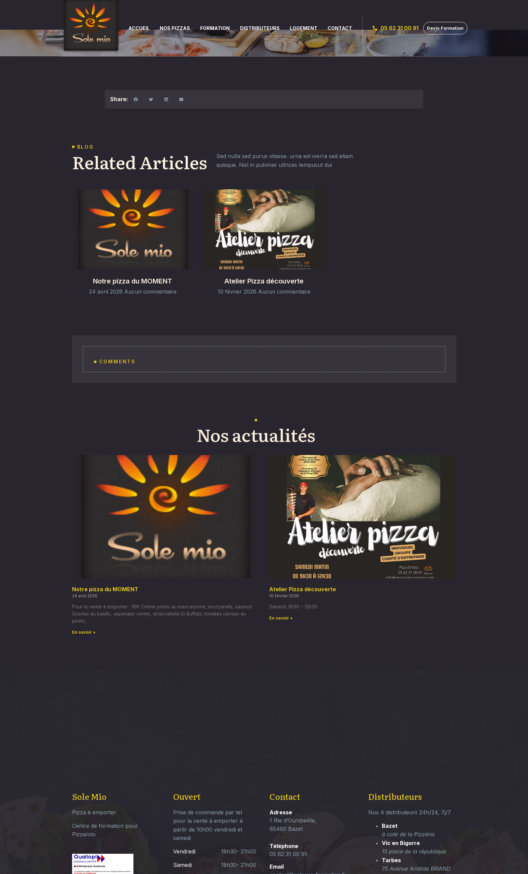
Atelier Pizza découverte (264, 289)
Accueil (139, 28)
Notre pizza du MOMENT (132, 289)
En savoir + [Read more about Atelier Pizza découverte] (281, 618)
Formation (215, 28)
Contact (340, 28)
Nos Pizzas (175, 28)
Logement (303, 28)
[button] (135, 99)
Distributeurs (260, 28)
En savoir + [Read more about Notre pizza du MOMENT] (84, 632)
